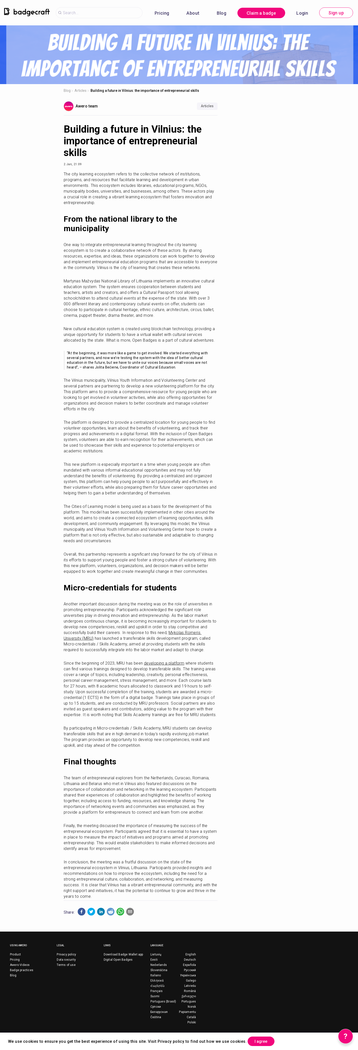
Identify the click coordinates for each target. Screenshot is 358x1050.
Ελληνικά (157, 980)
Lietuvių (156, 954)
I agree (264, 1041)
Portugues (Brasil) (163, 1001)
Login (302, 13)
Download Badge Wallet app (123, 954)
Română (190, 991)
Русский (190, 970)
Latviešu (190, 986)
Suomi (154, 996)
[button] (82, 912)
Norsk (192, 1006)
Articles (81, 91)
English (190, 954)
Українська (188, 975)
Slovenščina (158, 970)
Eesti (154, 959)
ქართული (188, 996)
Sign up (336, 12)
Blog (221, 13)
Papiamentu (187, 1012)
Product (15, 954)
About (192, 13)
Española (189, 965)
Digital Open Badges (118, 959)
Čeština (155, 1017)
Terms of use (66, 965)
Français (156, 991)
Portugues (188, 1001)
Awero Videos (20, 965)
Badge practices (21, 970)
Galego (191, 980)
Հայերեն (157, 986)
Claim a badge (261, 13)
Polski (191, 1022)
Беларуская (159, 1012)
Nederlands (158, 965)
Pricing (162, 13)
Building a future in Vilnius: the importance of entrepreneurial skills (144, 91)
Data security (66, 959)
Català (191, 1017)
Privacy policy (66, 954)
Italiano (155, 975)
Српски (155, 1006)
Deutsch (190, 959)
